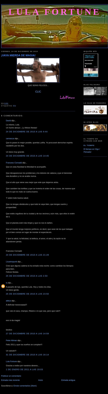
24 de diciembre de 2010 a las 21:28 (27, 255)
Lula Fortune (54, 12)
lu (6, 283)
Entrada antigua (68, 380)
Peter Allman (11, 340)
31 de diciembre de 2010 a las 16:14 (27, 355)
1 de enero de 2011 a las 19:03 (24, 369)
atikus (8, 301)
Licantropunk (11, 262)
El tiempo (89, 145)
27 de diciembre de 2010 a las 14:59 (27, 333)
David (8, 120)
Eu (14, 106)
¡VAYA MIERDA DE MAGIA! (18, 55)
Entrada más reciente (10, 380)
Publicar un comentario (11, 376)
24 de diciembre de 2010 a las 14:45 (27, 156)
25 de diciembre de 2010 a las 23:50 (27, 294)
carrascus (10, 138)
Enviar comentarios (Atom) (25, 386)
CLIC (38, 91)
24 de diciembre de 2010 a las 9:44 (27, 132)
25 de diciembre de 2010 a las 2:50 (27, 276)
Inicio (40, 380)
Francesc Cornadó (14, 163)
